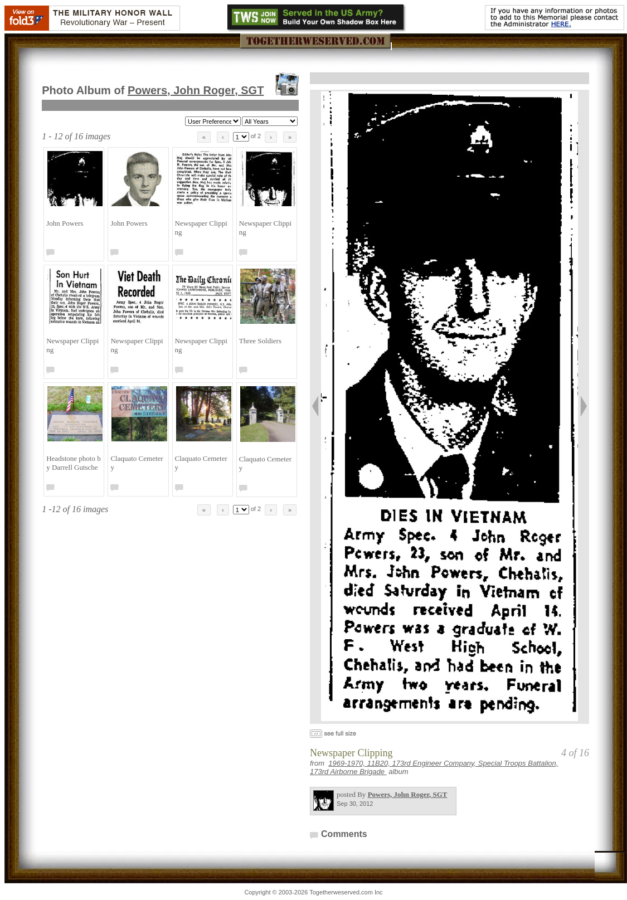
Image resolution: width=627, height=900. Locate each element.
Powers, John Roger (196, 90)
